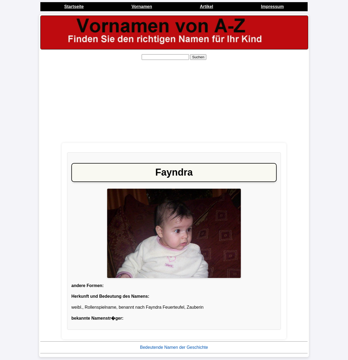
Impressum (272, 6)
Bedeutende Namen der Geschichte (174, 347)
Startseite (74, 6)
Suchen (198, 57)
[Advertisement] (174, 101)
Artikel (206, 6)
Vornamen (142, 6)
